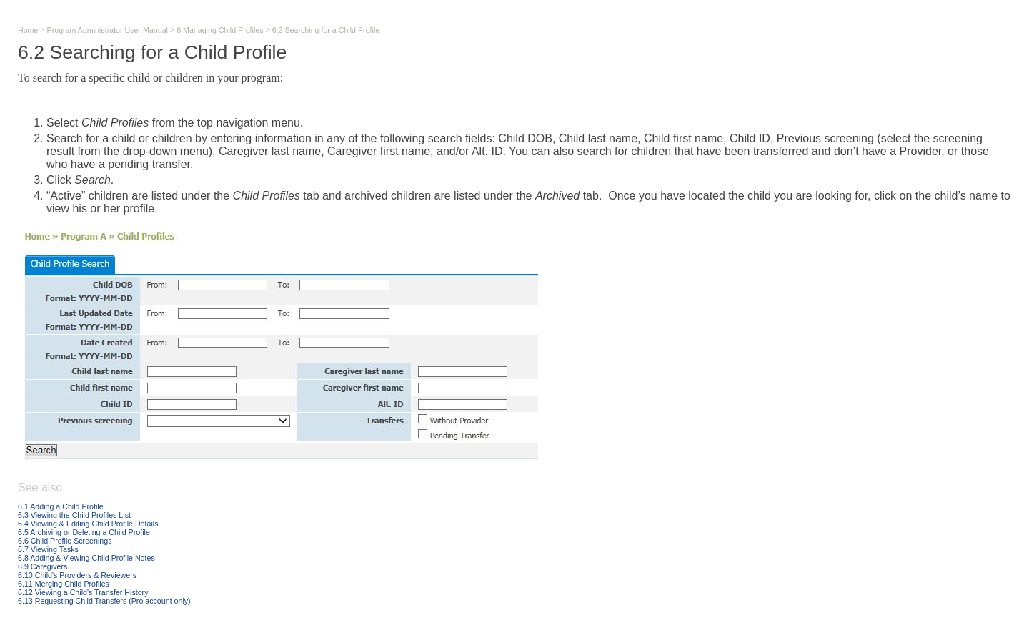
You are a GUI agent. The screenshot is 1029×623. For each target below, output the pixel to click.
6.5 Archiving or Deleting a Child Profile (84, 532)
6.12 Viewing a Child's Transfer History (83, 592)
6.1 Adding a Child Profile (61, 506)
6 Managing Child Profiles (220, 30)
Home (28, 30)
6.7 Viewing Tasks (48, 549)
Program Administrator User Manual (107, 30)
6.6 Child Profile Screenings (65, 540)
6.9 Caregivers (42, 566)
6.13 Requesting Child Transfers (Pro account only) (104, 601)
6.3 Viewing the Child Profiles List (74, 515)
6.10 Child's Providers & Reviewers (77, 575)
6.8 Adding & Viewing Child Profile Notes (86, 558)
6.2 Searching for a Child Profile (325, 30)
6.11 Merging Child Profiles (63, 583)
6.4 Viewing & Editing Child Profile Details (88, 523)
